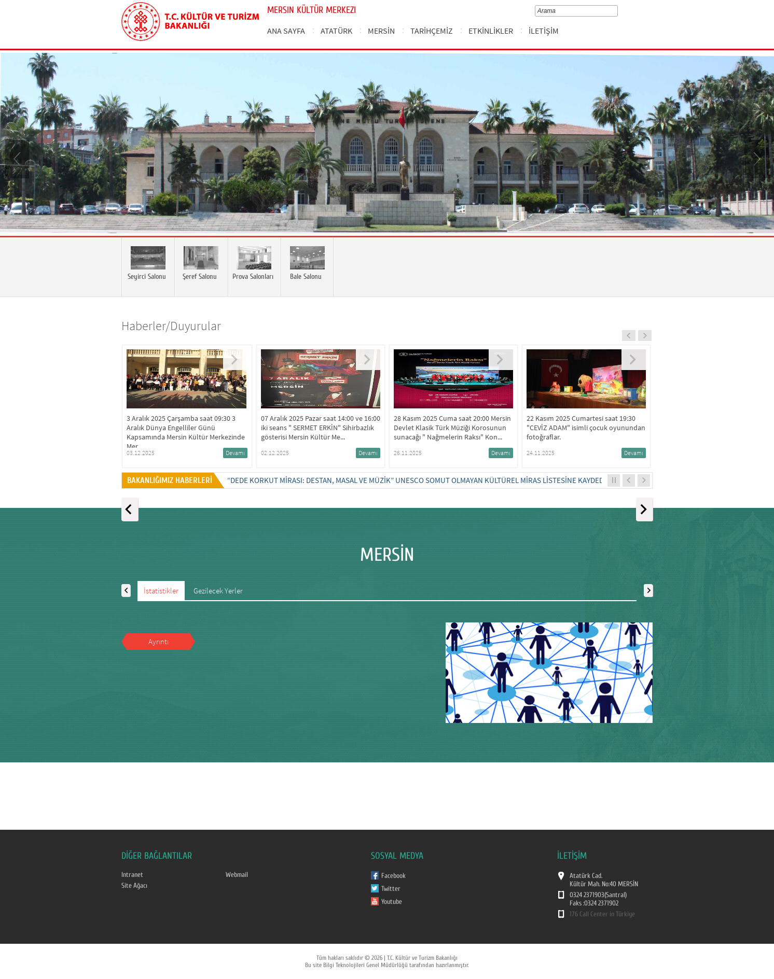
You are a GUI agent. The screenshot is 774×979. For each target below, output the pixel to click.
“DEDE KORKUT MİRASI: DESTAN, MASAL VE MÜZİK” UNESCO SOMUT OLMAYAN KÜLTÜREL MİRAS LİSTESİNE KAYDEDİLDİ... (425, 480)
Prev (18, 158)
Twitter (390, 889)
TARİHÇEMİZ (431, 30)
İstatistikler (161, 590)
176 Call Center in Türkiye (602, 914)
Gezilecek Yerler (218, 590)
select (617, 11)
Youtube (391, 902)
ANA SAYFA (286, 30)
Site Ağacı (134, 886)
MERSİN (381, 30)
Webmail (237, 875)
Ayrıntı (158, 641)
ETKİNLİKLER (490, 30)
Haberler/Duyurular (171, 326)
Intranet (132, 875)
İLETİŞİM (544, 30)
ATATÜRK (336, 30)
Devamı (235, 453)
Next (756, 158)
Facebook (393, 876)
